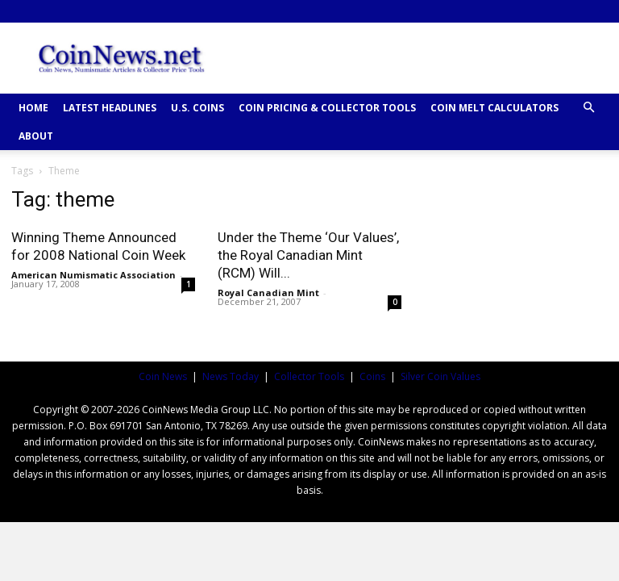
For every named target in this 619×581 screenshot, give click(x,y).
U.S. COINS (197, 108)
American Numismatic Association (93, 275)
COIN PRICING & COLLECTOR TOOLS (327, 108)
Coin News (163, 376)
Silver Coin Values (440, 376)
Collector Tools (309, 376)
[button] (588, 107)
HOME (33, 108)
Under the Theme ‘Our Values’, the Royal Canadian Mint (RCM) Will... (308, 255)
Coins (372, 376)
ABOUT (36, 136)
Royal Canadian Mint (268, 292)
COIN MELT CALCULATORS (494, 108)
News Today (230, 376)
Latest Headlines (109, 108)
